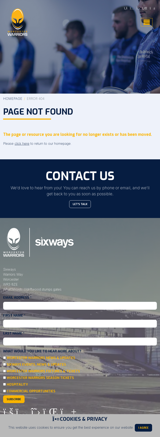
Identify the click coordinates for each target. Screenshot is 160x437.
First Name (14, 315)
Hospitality (17, 384)
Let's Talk (80, 204)
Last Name (13, 333)
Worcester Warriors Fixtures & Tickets (43, 371)
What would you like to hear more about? (42, 351)
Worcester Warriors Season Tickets (40, 378)
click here (22, 143)
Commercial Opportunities (31, 391)
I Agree (143, 428)
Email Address (17, 297)
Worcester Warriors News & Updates (41, 358)
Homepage (12, 99)
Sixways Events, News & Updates (36, 364)
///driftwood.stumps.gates (42, 289)
